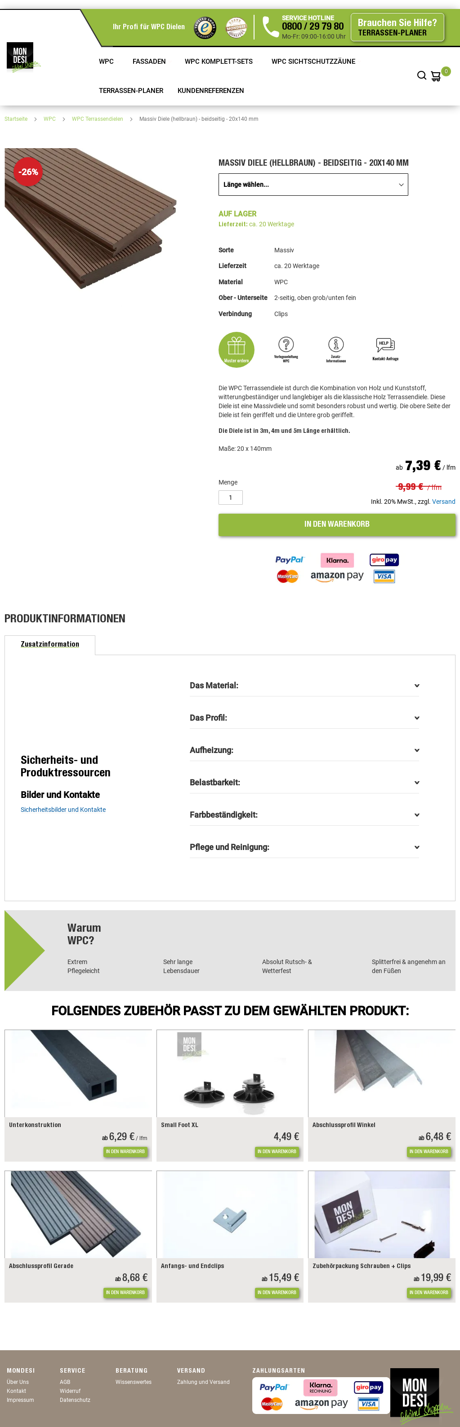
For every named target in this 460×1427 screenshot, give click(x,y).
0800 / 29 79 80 (313, 27)
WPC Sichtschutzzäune (314, 61)
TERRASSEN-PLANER (131, 91)
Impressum (20, 1400)
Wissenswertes (134, 1382)
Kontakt (16, 1391)
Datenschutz (75, 1400)
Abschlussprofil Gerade (41, 1267)
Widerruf (70, 1391)
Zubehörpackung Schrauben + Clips (362, 1267)
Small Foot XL (179, 1126)
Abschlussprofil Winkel (344, 1126)
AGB (65, 1382)
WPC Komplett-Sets (220, 61)
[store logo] (24, 57)
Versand (444, 501)
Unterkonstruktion (35, 1126)
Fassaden (150, 61)
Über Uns (18, 1382)
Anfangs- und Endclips (192, 1267)
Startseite (16, 119)
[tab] (49, 645)
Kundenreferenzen (212, 91)
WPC (107, 61)
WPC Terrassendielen (98, 119)
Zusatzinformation (50, 645)
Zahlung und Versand (203, 1382)
